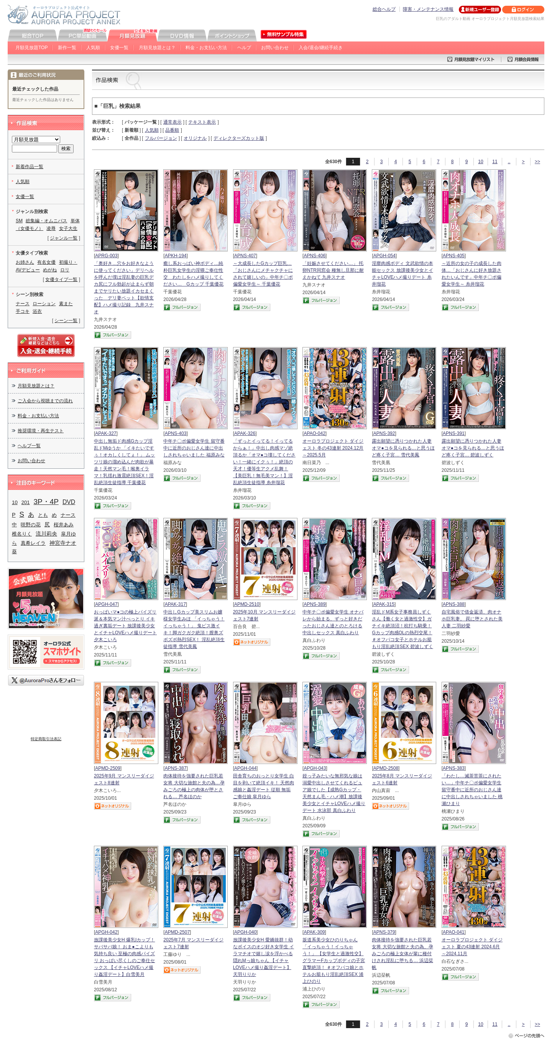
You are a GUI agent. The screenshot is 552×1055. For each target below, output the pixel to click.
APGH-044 (245, 768)
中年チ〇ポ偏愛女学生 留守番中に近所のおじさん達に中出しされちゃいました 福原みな (193, 448)
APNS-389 (314, 604)
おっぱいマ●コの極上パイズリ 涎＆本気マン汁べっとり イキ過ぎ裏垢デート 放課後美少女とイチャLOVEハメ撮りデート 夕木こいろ (125, 625)
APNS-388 (454, 604)
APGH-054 (384, 255)
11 (494, 161)
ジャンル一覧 (63, 238)
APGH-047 (106, 604)
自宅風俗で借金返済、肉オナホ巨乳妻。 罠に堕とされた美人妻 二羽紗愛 (472, 618)
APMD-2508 (385, 768)
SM (19, 220)
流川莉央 (46, 534)
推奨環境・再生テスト (41, 430)
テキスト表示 (202, 122)
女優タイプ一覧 (61, 279)
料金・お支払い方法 (206, 47)
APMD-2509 (107, 768)
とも (43, 515)
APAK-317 (175, 604)
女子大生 (68, 228)
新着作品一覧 (29, 166)
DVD (68, 502)
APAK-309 (314, 932)
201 (25, 502)
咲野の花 (31, 525)
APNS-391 (454, 433)
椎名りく (22, 534)
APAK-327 (105, 433)
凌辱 (51, 228)
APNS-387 (176, 768)
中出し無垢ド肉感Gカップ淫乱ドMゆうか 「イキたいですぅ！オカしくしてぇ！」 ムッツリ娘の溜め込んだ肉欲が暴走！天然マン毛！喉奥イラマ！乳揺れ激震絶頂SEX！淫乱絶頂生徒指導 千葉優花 (124, 461)
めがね (50, 270)
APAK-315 (383, 604)
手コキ (23, 311)
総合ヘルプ (384, 9)
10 (480, 161)
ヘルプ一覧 (29, 445)
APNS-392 (384, 433)
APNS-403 (176, 433)
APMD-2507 (177, 932)
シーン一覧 (65, 320)
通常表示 (172, 122)
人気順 (93, 47)
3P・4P (46, 502)
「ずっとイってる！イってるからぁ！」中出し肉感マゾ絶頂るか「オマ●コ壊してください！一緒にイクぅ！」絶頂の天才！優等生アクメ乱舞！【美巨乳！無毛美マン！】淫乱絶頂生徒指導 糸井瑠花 (264, 461)
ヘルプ (244, 47)
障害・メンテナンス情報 (428, 9)
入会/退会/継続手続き (321, 47)
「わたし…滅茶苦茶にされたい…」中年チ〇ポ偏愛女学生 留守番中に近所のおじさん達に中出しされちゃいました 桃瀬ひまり (472, 789)
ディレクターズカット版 (239, 138)
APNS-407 (245, 255)
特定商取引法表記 (46, 739)
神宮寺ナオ (62, 543)
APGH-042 (106, 932)
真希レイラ (33, 543)
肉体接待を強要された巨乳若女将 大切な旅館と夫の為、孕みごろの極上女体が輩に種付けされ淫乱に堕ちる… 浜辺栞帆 (402, 953)
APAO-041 (453, 932)
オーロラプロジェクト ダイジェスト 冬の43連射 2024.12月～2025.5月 (332, 448)
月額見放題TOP (31, 47)
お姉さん (25, 262)
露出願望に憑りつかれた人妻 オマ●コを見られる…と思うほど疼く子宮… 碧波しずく (473, 448)
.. (509, 161)
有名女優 (46, 262)
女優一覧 (119, 47)
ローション (44, 303)
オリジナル (195, 138)
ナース (23, 303)
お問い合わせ (275, 47)
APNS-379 (384, 932)
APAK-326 (244, 433)
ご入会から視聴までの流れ (45, 400)
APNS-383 (454, 768)
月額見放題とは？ (157, 47)
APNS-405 (454, 255)
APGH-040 (245, 932)
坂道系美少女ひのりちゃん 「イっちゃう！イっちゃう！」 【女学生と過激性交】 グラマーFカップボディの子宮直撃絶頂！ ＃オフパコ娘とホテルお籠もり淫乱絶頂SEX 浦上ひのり (333, 960)
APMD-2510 (246, 604)
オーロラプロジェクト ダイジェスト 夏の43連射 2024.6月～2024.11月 (472, 946)
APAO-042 (314, 433)
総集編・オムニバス (46, 220)
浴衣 (37, 311)
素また (66, 303)
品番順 (172, 130)
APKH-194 (176, 255)
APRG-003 (106, 255)
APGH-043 (315, 768)
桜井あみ (64, 525)
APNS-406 (314, 255)
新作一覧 (67, 47)
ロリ (64, 270)
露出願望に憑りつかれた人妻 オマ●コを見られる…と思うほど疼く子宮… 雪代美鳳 (403, 448)
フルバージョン (161, 138)
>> (537, 161)
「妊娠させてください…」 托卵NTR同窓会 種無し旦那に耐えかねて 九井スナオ (333, 270)
